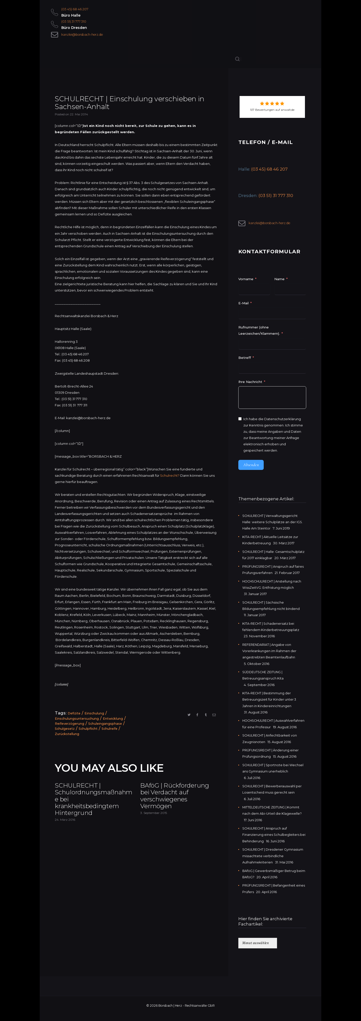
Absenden (251, 466)
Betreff (244, 359)
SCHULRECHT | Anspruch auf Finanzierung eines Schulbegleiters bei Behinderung (274, 841)
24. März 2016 (65, 826)
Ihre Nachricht (250, 383)
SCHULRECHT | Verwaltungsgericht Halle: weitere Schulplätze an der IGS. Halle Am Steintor (272, 523)
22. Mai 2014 (79, 115)
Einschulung (95, 714)
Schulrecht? (170, 477)
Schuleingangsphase (106, 724)
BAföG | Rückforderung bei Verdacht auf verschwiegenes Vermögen (172, 802)
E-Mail (243, 305)
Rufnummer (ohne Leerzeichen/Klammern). (259, 332)
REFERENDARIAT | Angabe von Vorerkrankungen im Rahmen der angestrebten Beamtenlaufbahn (269, 652)
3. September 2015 (153, 826)
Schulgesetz (65, 729)
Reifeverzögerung (70, 724)
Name (279, 281)
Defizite (74, 714)
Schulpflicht (90, 729)
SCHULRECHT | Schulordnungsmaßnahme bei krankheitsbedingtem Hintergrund (93, 802)
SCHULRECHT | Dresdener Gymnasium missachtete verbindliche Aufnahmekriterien (273, 862)
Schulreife (112, 729)
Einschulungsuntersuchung (77, 719)
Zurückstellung (67, 735)
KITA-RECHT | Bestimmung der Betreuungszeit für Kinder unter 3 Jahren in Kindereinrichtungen (269, 700)
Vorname (245, 281)
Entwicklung (114, 719)
